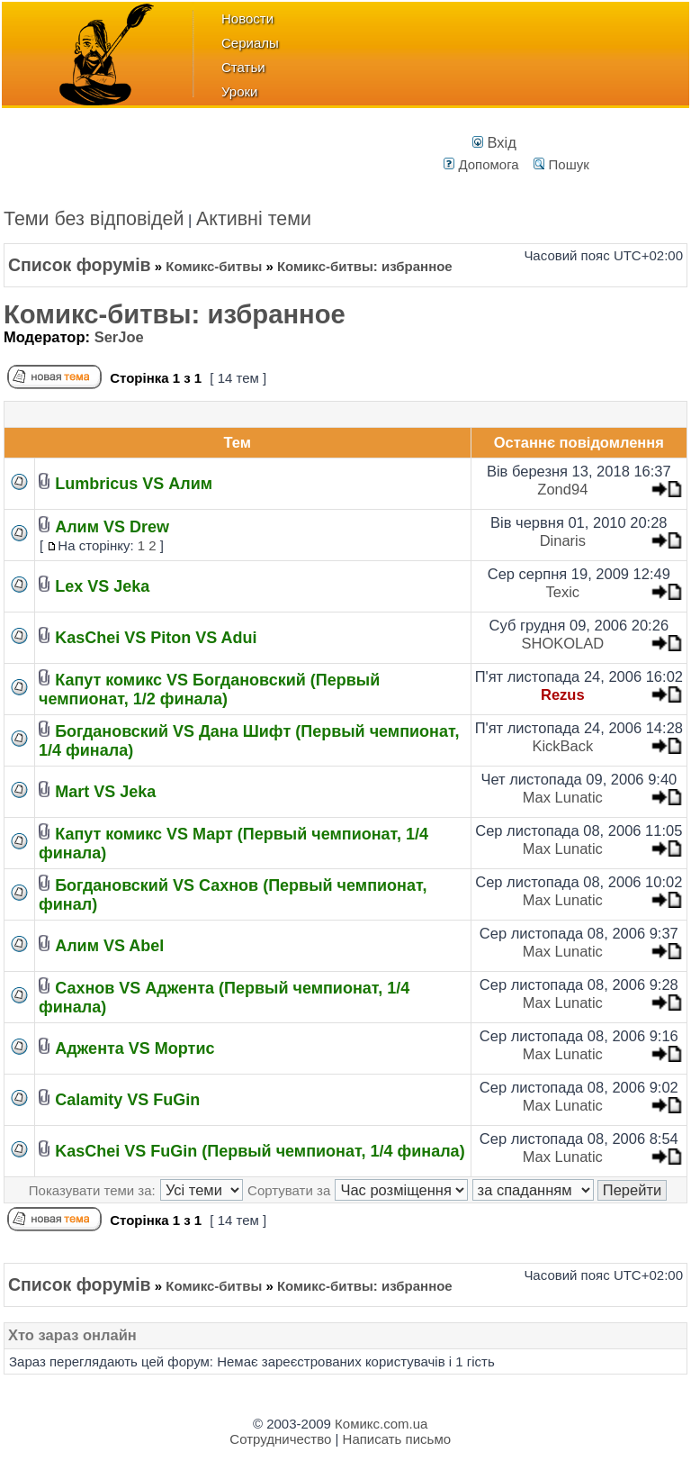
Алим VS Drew (112, 527)
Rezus (563, 694)
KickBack (562, 746)
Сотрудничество (280, 1439)
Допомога (481, 164)
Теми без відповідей (94, 219)
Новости (247, 18)
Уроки (239, 91)
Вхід (494, 142)
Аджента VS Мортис (134, 1048)
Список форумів (79, 265)
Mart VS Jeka (105, 792)
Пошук (561, 164)
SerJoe (119, 337)
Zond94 (562, 489)
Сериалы (250, 42)
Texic (563, 592)
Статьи (243, 67)
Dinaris (563, 540)
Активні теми (253, 219)
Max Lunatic (563, 797)
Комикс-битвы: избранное (175, 314)
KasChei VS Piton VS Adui (155, 638)
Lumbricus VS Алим (133, 484)
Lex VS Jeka (102, 586)
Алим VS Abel (109, 946)
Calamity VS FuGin (127, 1100)
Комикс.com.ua (381, 1423)
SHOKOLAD (562, 643)
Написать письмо (397, 1439)
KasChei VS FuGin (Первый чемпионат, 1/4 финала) (259, 1151)
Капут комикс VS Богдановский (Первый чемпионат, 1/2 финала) (209, 689)
